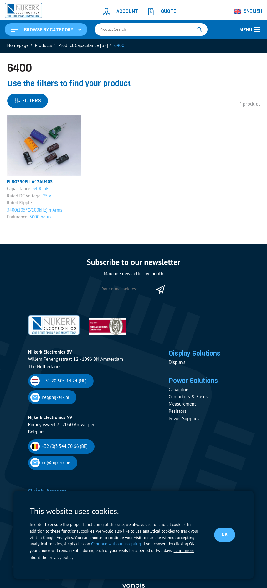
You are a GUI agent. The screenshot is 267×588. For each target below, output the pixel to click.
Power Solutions (195, 382)
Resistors (178, 413)
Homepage (18, 46)
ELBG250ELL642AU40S (30, 183)
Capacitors (179, 391)
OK (225, 535)
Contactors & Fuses (188, 399)
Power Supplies (184, 420)
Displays (177, 364)
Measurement (182, 406)
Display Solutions (196, 354)
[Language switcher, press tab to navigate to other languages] (248, 11)
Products (43, 46)
